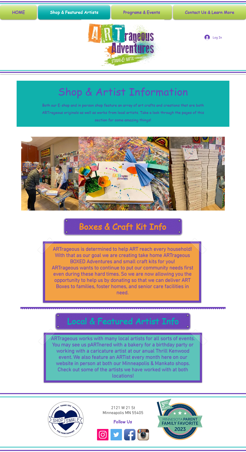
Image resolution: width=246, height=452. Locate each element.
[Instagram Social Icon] (102, 434)
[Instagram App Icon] (143, 434)
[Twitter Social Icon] (116, 434)
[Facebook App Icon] (129, 434)
